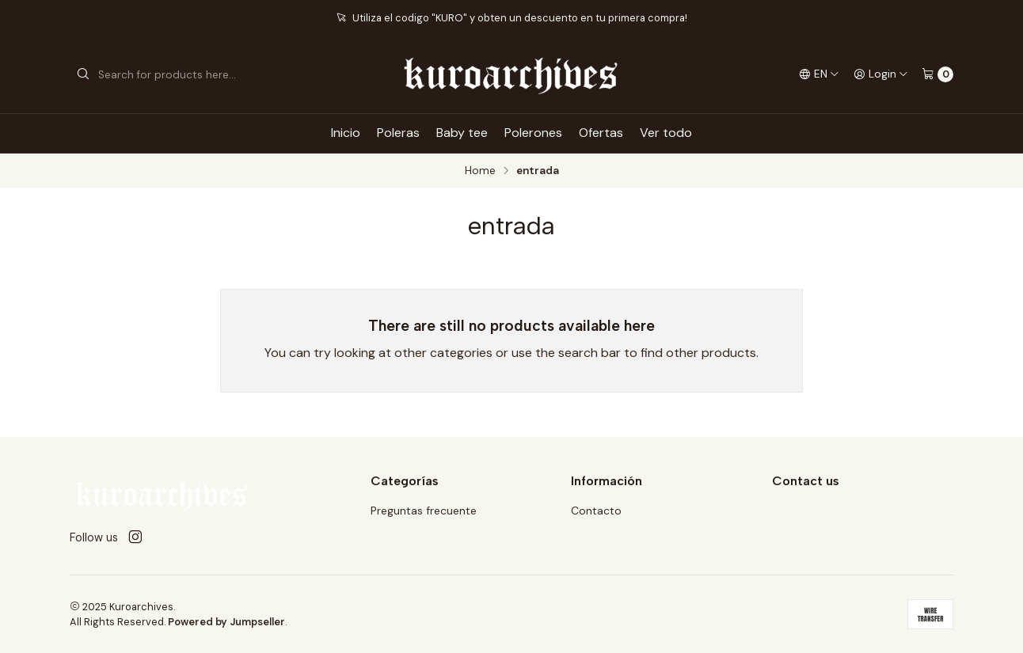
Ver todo (666, 132)
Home (480, 171)
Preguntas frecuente (424, 510)
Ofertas (601, 132)
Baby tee (462, 132)
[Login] (881, 74)
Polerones (533, 132)
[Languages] (819, 74)
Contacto (596, 510)
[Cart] (937, 74)
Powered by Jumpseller (226, 621)
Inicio (345, 132)
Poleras (398, 132)
